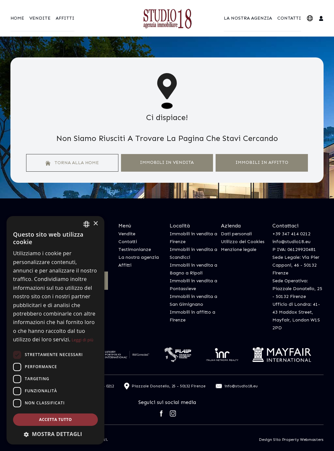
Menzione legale (238, 249)
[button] (55, 434)
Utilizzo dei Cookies (243, 241)
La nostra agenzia (248, 18)
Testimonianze (134, 249)
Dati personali (236, 234)
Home (17, 18)
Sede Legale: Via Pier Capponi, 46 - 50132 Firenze (295, 265)
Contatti (289, 18)
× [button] (95, 223)
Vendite (40, 18)
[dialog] (55, 330)
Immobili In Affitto (261, 162)
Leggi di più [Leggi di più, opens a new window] (83, 340)
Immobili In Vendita (167, 162)
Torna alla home (72, 163)
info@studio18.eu (291, 241)
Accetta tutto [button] (55, 419)
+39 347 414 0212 (291, 234)
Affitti (65, 18)
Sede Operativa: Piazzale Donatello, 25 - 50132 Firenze (297, 288)
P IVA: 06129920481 (294, 249)
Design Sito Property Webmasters (291, 439)
